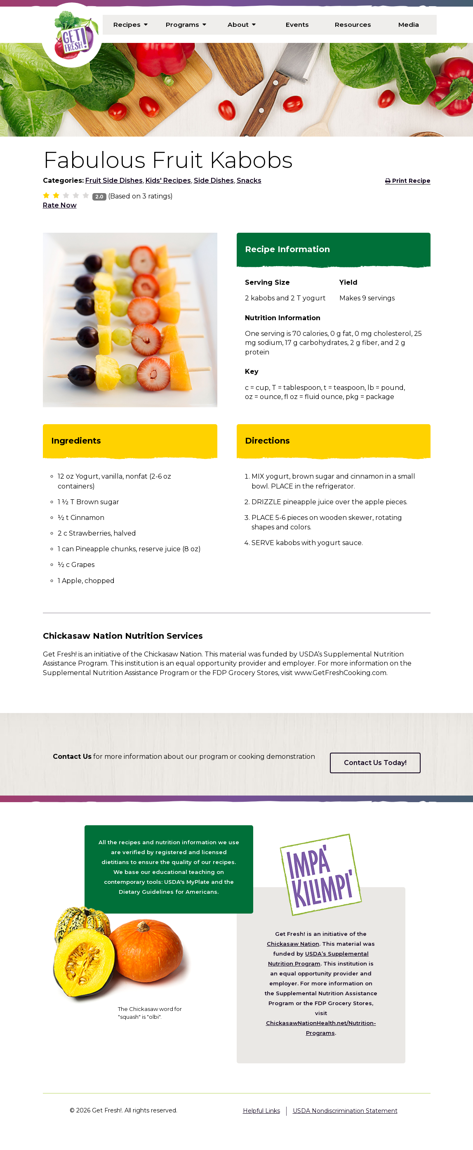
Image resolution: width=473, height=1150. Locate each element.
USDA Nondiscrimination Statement (345, 1111)
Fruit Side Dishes (114, 180)
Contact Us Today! (375, 763)
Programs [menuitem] (186, 24)
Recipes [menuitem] (130, 24)
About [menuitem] (241, 24)
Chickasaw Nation (293, 943)
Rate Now (60, 205)
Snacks (249, 180)
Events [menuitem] (297, 24)
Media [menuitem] (409, 24)
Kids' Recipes (168, 180)
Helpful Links (261, 1111)
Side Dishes (214, 180)
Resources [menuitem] (353, 24)
